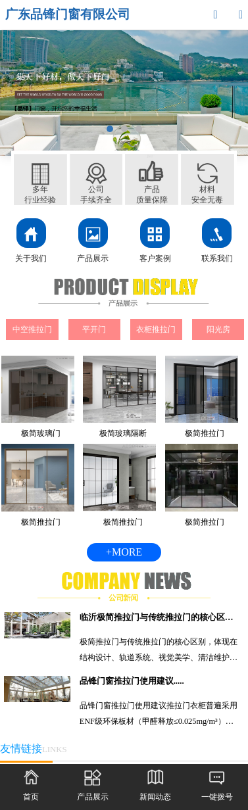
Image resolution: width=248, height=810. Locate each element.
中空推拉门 (32, 329)
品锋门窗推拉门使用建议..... (132, 681)
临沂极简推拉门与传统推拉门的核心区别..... (160, 617)
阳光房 (218, 329)
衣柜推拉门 (156, 329)
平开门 (94, 329)
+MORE (124, 552)
